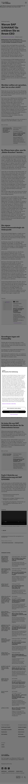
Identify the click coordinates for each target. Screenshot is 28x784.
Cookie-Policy (13, 403)
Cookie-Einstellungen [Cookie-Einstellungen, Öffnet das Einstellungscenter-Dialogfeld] (14, 414)
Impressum (4, 403)
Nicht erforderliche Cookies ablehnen (14, 408)
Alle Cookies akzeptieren (14, 411)
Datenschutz (8, 403)
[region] (14, 392)
